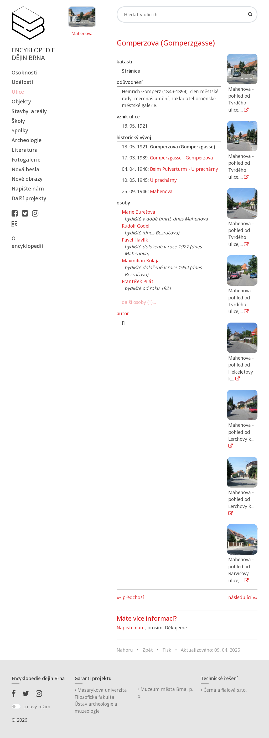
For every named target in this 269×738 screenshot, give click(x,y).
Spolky (20, 130)
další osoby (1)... (139, 302)
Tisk (166, 650)
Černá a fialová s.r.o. (224, 690)
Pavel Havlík (135, 240)
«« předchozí (130, 597)
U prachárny (163, 180)
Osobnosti (25, 72)
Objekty (21, 101)
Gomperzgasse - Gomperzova (181, 157)
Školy (18, 120)
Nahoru (125, 650)
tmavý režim (36, 706)
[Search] (187, 14)
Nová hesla (25, 169)
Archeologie (27, 140)
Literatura (25, 149)
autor (123, 313)
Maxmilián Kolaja (141, 260)
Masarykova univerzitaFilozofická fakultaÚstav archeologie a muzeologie (101, 700)
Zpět (147, 650)
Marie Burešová (138, 212)
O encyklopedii (27, 242)
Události (22, 82)
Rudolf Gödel (135, 226)
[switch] (16, 706)
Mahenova (81, 33)
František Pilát (137, 281)
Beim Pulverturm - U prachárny (184, 169)
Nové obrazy (27, 178)
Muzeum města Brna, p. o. (165, 692)
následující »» (242, 597)
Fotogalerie (26, 159)
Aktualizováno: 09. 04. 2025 (210, 650)
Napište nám (28, 188)
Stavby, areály (29, 111)
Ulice (18, 91)
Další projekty (29, 198)
